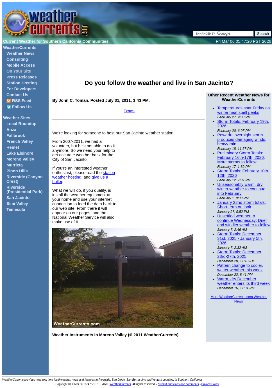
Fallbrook (15, 135)
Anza (11, 129)
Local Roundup (21, 123)
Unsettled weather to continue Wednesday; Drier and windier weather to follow (243, 220)
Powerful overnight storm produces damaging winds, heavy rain (241, 139)
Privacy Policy (210, 384)
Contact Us (17, 95)
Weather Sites (16, 118)
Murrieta (14, 165)
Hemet (12, 147)
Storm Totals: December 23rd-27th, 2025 (239, 254)
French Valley (19, 141)
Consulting (17, 59)
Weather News (20, 53)
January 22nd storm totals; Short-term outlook (241, 204)
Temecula (15, 209)
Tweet (129, 110)
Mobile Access (20, 65)
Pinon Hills (17, 171)
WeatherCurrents (20, 47)
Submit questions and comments (178, 384)
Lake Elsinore (19, 153)
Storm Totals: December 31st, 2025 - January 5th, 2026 (240, 238)
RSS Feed (18, 100)
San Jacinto (18, 197)
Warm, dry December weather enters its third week (243, 281)
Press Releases (21, 77)
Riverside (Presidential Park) (24, 189)
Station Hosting (21, 83)
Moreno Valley (20, 159)
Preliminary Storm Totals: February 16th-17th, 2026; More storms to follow (241, 157)
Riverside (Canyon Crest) (24, 179)
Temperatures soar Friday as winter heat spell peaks (243, 110)
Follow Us (18, 107)
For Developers (21, 89)
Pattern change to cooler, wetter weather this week (240, 267)
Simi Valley (17, 203)
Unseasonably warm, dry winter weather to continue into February (241, 189)
